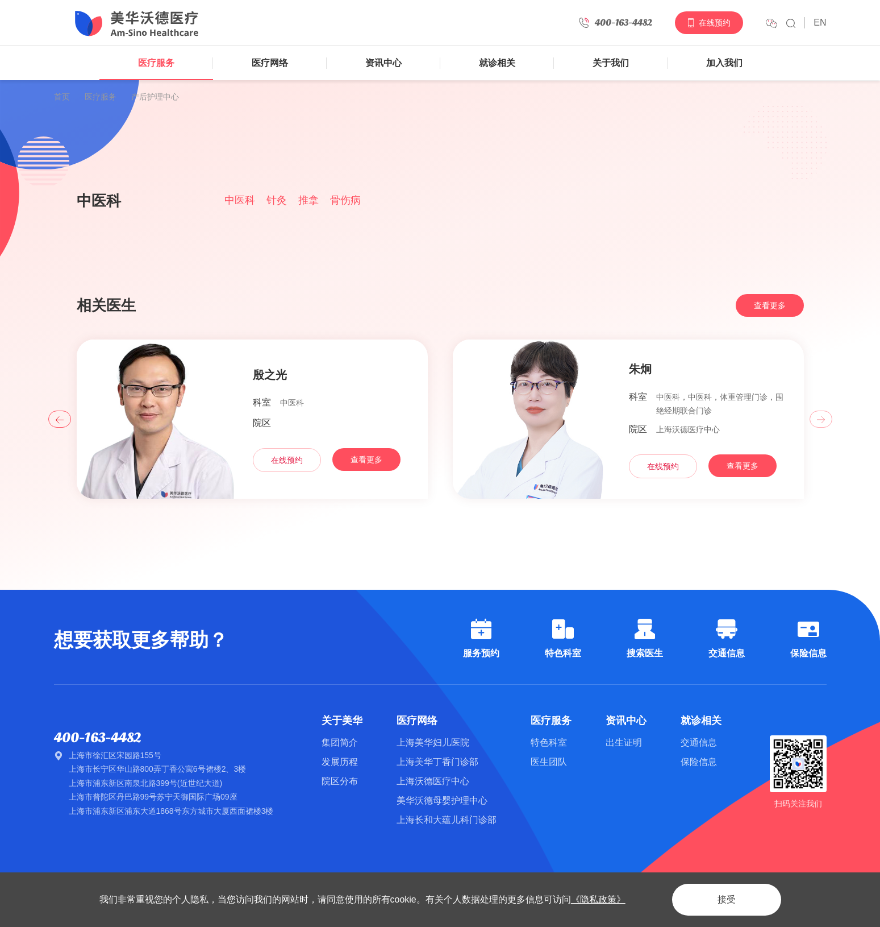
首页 (62, 96)
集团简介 (340, 742)
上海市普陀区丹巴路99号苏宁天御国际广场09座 (153, 796)
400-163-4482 (97, 738)
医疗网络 (270, 63)
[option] (440, 140)
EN (820, 22)
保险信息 (699, 762)
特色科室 (549, 742)
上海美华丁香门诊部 (437, 762)
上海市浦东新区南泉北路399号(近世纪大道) (146, 783)
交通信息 (699, 742)
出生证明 (624, 742)
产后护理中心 (155, 96)
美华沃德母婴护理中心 (442, 800)
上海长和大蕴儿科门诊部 (447, 820)
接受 (727, 899)
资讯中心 (383, 63)
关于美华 (342, 720)
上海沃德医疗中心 (433, 781)
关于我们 (611, 63)
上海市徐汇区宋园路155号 (115, 755)
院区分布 (340, 781)
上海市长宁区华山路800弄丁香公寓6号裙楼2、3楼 (158, 768)
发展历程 (340, 762)
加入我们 (724, 63)
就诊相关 (497, 63)
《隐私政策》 (598, 899)
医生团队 (549, 762)
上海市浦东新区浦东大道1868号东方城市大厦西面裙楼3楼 (171, 811)
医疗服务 (156, 63)
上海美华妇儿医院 (433, 742)
